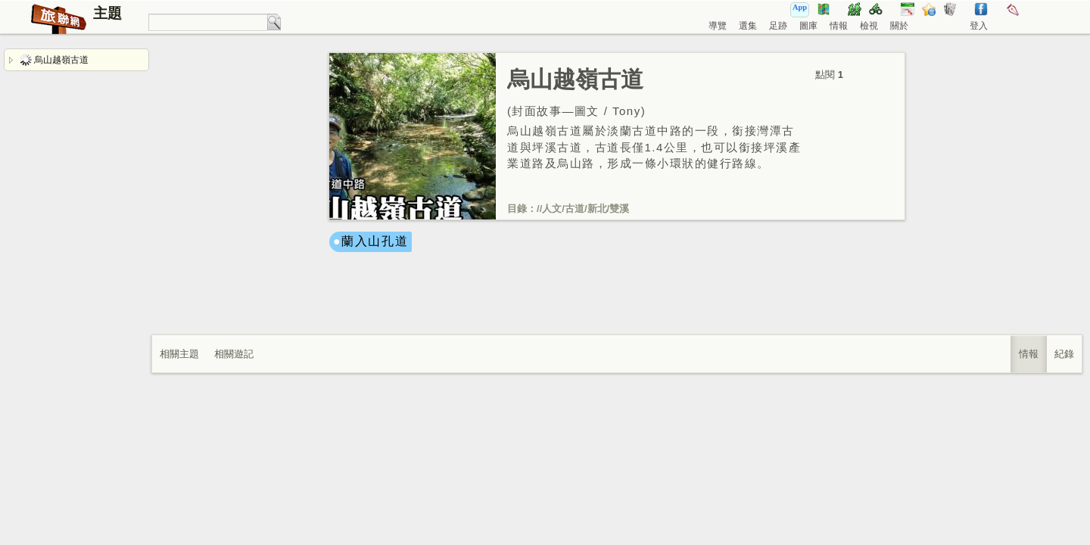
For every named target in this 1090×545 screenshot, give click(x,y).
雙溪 (619, 208)
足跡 (778, 25)
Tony (626, 110)
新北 (597, 208)
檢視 (869, 25)
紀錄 (1064, 354)
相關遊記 (234, 354)
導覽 (717, 25)
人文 (552, 208)
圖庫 (808, 25)
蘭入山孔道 (374, 241)
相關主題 (179, 354)
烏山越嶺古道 (54, 60)
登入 (979, 25)
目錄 (517, 208)
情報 (839, 25)
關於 (899, 25)
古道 (574, 208)
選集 (748, 25)
